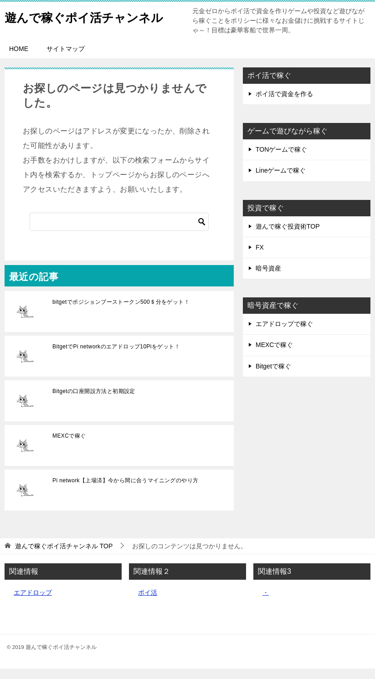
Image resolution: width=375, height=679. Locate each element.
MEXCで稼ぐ (69, 446)
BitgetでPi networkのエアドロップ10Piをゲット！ (116, 357)
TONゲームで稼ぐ (281, 159)
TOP (64, 556)
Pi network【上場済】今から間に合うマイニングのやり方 (125, 491)
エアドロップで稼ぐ (284, 334)
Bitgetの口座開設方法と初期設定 (93, 401)
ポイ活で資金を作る (284, 104)
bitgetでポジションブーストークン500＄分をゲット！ (121, 312)
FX (260, 257)
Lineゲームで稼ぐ (281, 180)
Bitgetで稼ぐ (273, 376)
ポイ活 (147, 603)
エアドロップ (33, 603)
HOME (18, 59)
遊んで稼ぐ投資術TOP (288, 236)
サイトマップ (65, 59)
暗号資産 (268, 278)
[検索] (119, 232)
